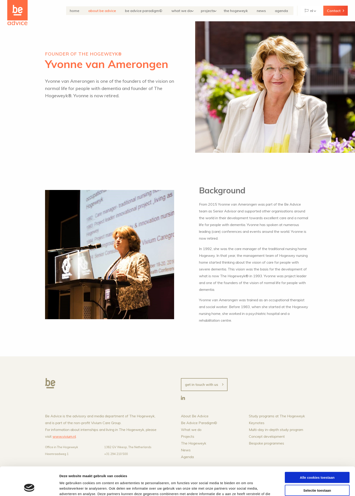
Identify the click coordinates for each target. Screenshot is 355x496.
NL (309, 10)
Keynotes (256, 423)
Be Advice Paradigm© (149, 10)
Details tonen (244, 487)
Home (80, 10)
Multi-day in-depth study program (276, 429)
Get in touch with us (201, 384)
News (264, 10)
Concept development (267, 436)
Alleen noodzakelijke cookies (317, 476)
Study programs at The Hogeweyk (277, 416)
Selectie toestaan (317, 463)
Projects (212, 10)
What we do (185, 10)
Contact (334, 10)
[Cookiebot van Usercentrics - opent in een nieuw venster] (29, 487)
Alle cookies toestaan (317, 450)
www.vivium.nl (64, 436)
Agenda (283, 10)
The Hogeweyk (241, 10)
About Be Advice (106, 10)
